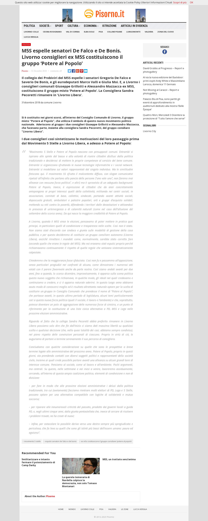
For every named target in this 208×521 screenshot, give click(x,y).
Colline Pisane (114, 31)
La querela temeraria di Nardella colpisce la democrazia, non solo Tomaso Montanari (79, 482)
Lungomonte (133, 31)
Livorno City (149, 131)
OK (191, 2)
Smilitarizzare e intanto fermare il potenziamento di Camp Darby (38, 462)
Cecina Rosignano (52, 31)
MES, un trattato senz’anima (119, 459)
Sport (59, 26)
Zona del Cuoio (165, 31)
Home (61, 509)
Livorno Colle (31, 31)
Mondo (72, 509)
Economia (90, 26)
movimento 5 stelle (32, 441)
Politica (29, 26)
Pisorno (25, 71)
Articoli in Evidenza (134, 26)
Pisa (101, 31)
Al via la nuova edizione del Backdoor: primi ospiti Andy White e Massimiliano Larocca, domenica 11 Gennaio (164, 81)
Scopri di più (179, 2)
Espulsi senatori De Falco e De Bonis (61, 441)
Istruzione (109, 26)
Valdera (149, 31)
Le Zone (124, 509)
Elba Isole (89, 31)
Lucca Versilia (31, 37)
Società (44, 26)
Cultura (73, 26)
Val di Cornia (73, 31)
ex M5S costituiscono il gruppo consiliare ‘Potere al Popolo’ (106, 441)
